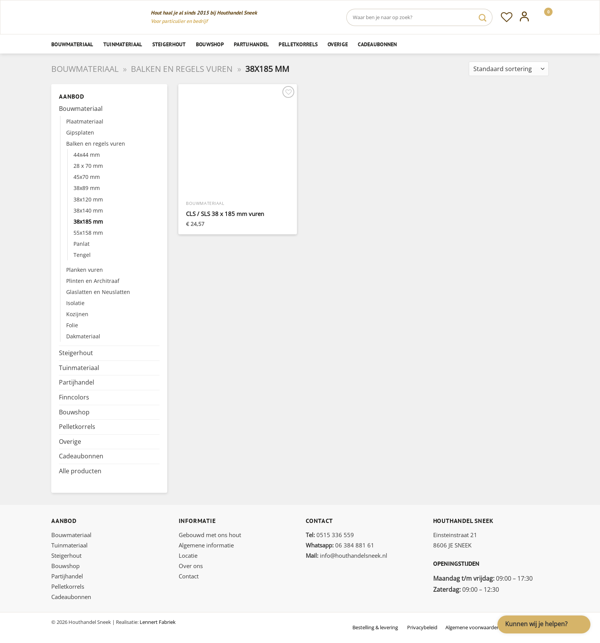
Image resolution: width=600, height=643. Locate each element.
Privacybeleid (422, 627)
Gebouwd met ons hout (210, 535)
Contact (189, 576)
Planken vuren (84, 269)
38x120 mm (88, 199)
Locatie (188, 555)
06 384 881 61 (340, 545)
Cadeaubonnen (377, 44)
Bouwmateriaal (72, 44)
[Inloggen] (524, 17)
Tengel (82, 254)
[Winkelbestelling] (509, 69)
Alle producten (80, 471)
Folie (72, 325)
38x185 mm (88, 221)
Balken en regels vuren (182, 68)
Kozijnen (77, 314)
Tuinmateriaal (122, 44)
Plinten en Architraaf (92, 280)
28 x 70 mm (88, 165)
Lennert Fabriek (158, 622)
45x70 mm (86, 176)
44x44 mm (86, 154)
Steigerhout (169, 44)
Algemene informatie (206, 545)
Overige (338, 44)
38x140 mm (88, 210)
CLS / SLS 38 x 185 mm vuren (225, 214)
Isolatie (75, 303)
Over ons (191, 566)
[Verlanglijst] (506, 17)
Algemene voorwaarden (472, 627)
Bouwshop (210, 44)
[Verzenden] (482, 17)
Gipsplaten (80, 132)
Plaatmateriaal (84, 121)
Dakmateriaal (83, 336)
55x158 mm (88, 232)
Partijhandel (251, 44)
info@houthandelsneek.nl (346, 555)
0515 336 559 (330, 535)
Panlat (81, 243)
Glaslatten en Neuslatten (98, 292)
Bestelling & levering (375, 627)
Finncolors (74, 397)
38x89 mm (86, 188)
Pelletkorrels (298, 44)
